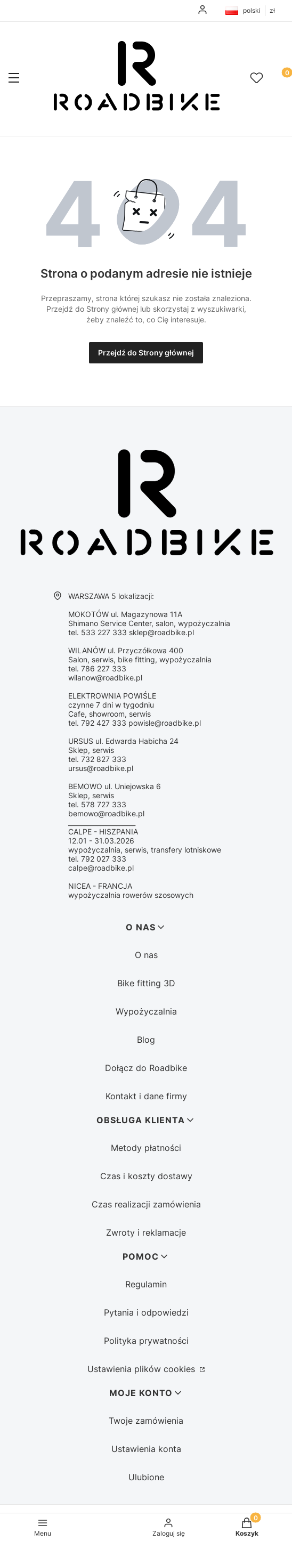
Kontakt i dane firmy (146, 1096)
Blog (146, 1039)
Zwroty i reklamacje (146, 1232)
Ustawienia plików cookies (142, 1369)
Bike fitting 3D (146, 983)
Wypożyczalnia (146, 1011)
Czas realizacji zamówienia (146, 1204)
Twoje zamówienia (146, 1420)
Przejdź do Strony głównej (146, 352)
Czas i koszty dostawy (146, 1176)
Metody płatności (146, 1147)
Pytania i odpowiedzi (146, 1312)
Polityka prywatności (146, 1340)
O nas (146, 955)
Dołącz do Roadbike (146, 1068)
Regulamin (146, 1284)
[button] (14, 78)
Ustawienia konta (146, 1448)
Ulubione (146, 1477)
